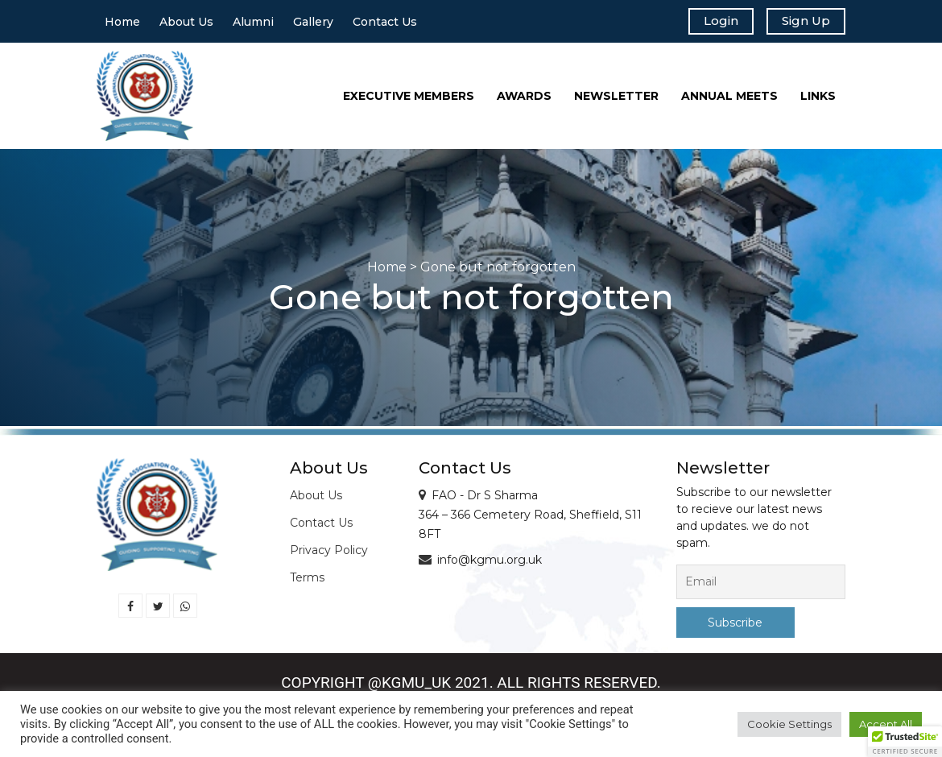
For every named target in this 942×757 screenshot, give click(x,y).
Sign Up (802, 22)
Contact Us (385, 23)
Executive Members (408, 99)
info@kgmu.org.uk (489, 563)
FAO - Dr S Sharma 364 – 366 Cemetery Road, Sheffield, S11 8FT (530, 518)
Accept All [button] (885, 724)
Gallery (313, 23)
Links (818, 99)
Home (122, 23)
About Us (186, 23)
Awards (524, 99)
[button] (905, 741)
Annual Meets (729, 99)
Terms (307, 581)
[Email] (760, 586)
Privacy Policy (329, 554)
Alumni (253, 23)
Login (710, 22)
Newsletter (616, 99)
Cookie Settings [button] (789, 724)
